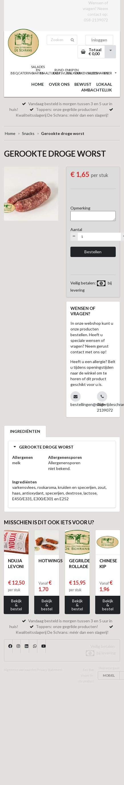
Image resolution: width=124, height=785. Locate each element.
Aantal (76, 229)
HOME (37, 84)
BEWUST (83, 84)
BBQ (14, 73)
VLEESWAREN (98, 73)
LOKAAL (104, 84)
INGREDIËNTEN (25, 431)
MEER (110, 73)
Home (10, 133)
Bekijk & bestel (16, 604)
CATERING (26, 73)
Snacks (28, 133)
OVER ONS (59, 84)
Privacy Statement (49, 670)
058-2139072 (96, 19)
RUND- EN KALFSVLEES (62, 71)
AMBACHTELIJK (96, 89)
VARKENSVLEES (86, 73)
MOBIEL (109, 675)
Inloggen (99, 39)
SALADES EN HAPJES (38, 70)
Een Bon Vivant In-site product (86, 675)
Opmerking (80, 208)
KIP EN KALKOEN (74, 71)
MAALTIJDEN (50, 73)
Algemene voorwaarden (20, 670)
